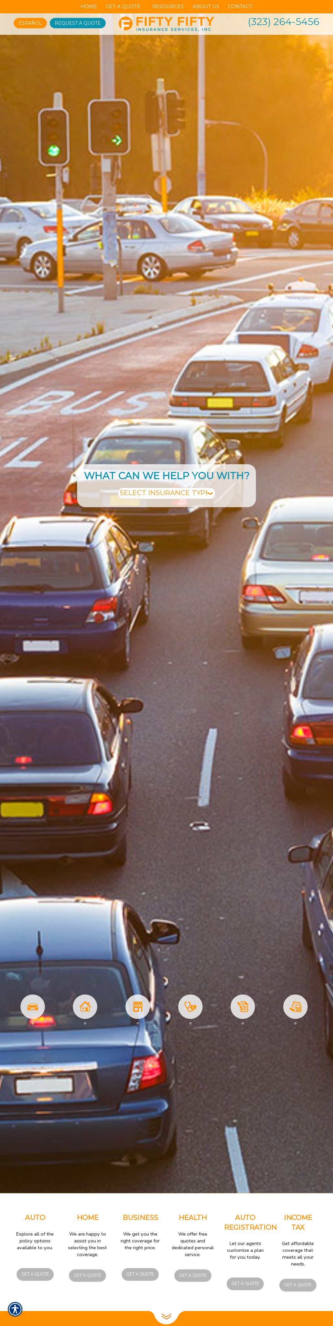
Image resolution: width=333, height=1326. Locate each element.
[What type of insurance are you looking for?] (166, 493)
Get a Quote (35, 1274)
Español (30, 23)
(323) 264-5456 (283, 22)
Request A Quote (78, 23)
